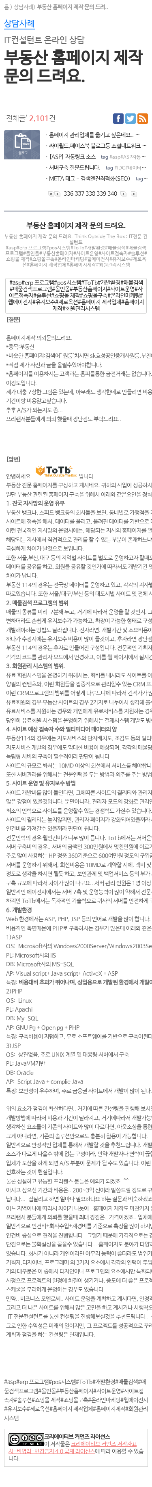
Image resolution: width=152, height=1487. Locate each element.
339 (101, 193)
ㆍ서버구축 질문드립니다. (96, 168)
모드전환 (10, 1471)
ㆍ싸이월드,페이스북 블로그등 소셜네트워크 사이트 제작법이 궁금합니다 (96, 146)
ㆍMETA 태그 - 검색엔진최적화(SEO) (96, 179)
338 (90, 193)
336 (68, 193)
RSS (142, 118)
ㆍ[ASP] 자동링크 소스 (96, 157)
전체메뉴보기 (141, 11)
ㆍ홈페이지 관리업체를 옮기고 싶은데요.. (96, 135)
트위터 (130, 118)
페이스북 (118, 118)
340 (112, 193)
